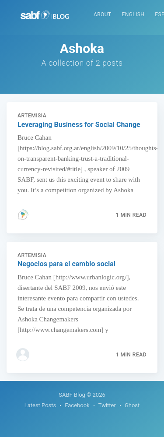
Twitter (107, 405)
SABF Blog (72, 394)
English (133, 14)
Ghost (132, 405)
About (103, 14)
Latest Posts (40, 405)
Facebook (77, 405)
